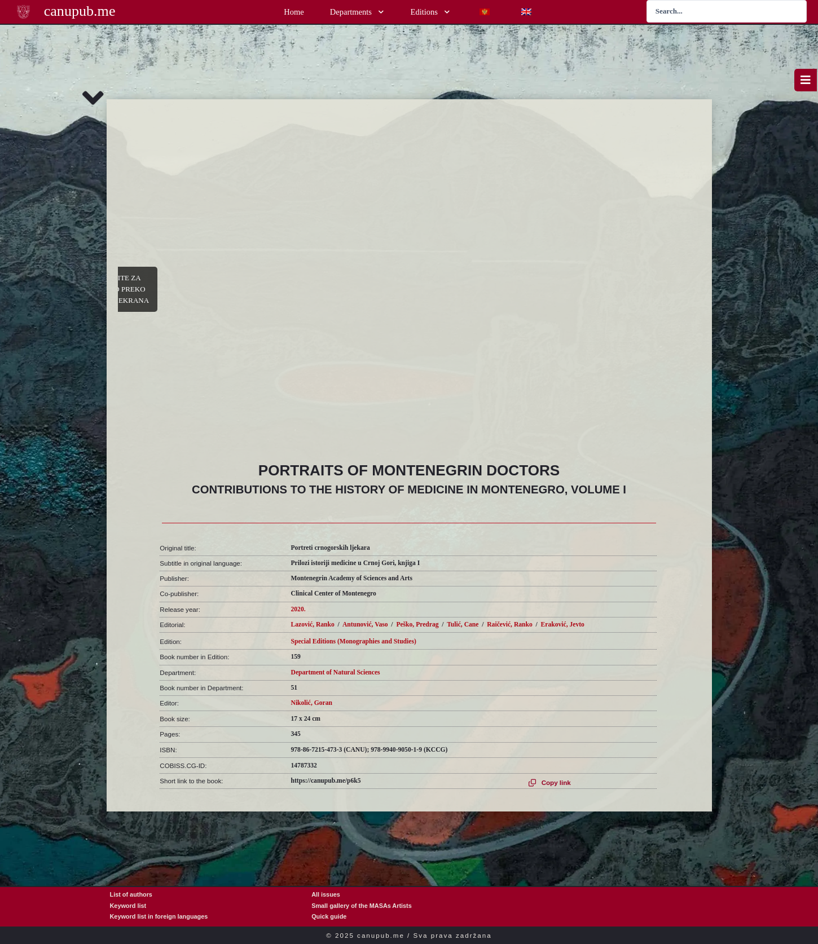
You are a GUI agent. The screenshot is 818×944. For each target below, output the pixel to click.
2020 (297, 609)
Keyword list (128, 905)
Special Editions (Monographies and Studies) (353, 641)
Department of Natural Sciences (335, 672)
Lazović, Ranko (313, 624)
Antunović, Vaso (365, 624)
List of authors (131, 894)
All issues (325, 894)
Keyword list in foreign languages (159, 916)
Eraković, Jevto (562, 624)
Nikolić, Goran (311, 703)
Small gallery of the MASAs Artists (361, 905)
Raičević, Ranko (510, 624)
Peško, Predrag (417, 624)
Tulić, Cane (462, 624)
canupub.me (80, 11)
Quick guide (328, 916)
